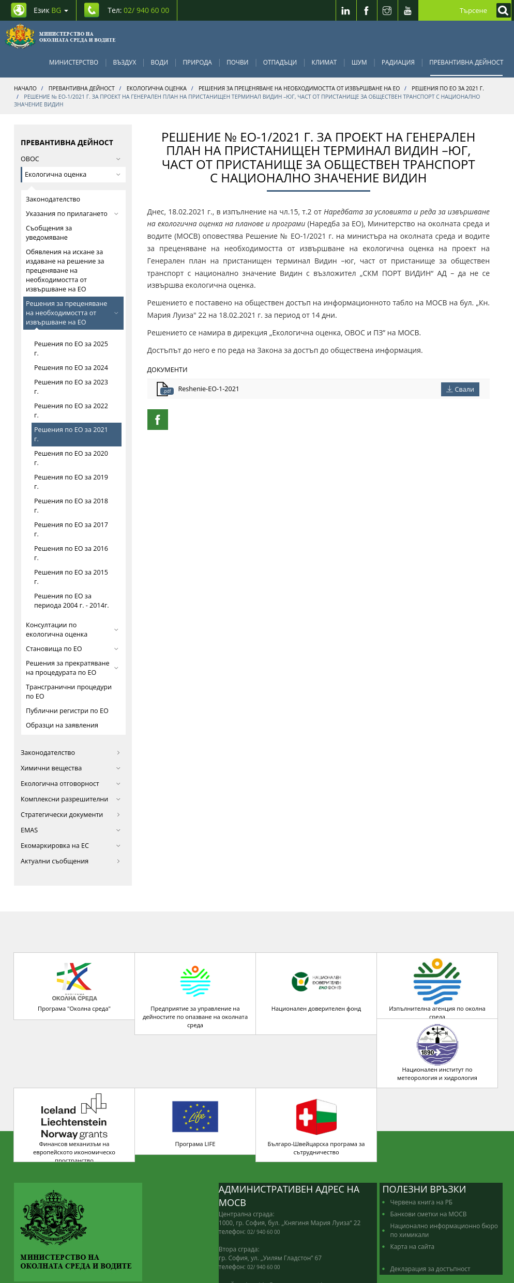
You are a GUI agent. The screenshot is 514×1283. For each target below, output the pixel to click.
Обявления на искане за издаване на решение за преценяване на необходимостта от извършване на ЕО (65, 270)
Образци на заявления (62, 725)
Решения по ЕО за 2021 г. (71, 434)
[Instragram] (387, 10)
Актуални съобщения (70, 861)
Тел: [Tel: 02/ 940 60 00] (138, 10)
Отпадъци (280, 62)
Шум (359, 62)
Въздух (125, 62)
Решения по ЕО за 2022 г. (71, 410)
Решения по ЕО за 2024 (71, 367)
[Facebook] (366, 10)
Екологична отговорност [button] (70, 783)
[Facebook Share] (157, 419)
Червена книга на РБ (421, 1156)
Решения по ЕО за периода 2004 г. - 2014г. (71, 601)
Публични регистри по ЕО (67, 710)
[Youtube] (408, 10)
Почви (237, 62)
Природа (197, 62)
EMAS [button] (70, 830)
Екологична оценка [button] (72, 174)
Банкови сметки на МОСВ (428, 1168)
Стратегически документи (70, 814)
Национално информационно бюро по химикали (443, 1184)
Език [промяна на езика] (51, 10)
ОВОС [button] (70, 158)
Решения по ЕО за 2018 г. (71, 506)
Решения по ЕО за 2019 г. (71, 482)
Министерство (73, 62)
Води (160, 62)
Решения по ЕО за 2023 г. (71, 387)
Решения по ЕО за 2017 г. (71, 529)
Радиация (398, 62)
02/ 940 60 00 (263, 1186)
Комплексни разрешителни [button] (70, 799)
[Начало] (60, 36)
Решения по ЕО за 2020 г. (71, 458)
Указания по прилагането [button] (72, 213)
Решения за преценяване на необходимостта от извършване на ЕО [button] (72, 313)
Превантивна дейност (466, 62)
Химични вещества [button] (70, 768)
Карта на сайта (412, 1201)
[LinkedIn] (346, 10)
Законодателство (53, 199)
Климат (324, 62)
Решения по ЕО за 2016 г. (71, 553)
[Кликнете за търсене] (501, 10)
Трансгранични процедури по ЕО (69, 692)
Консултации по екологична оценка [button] (72, 630)
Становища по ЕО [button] (72, 648)
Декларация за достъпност (430, 1223)
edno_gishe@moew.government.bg (284, 1239)
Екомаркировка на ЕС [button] (70, 845)
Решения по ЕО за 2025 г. (71, 348)
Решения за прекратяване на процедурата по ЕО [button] (72, 668)
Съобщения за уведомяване (49, 233)
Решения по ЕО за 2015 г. (71, 577)
